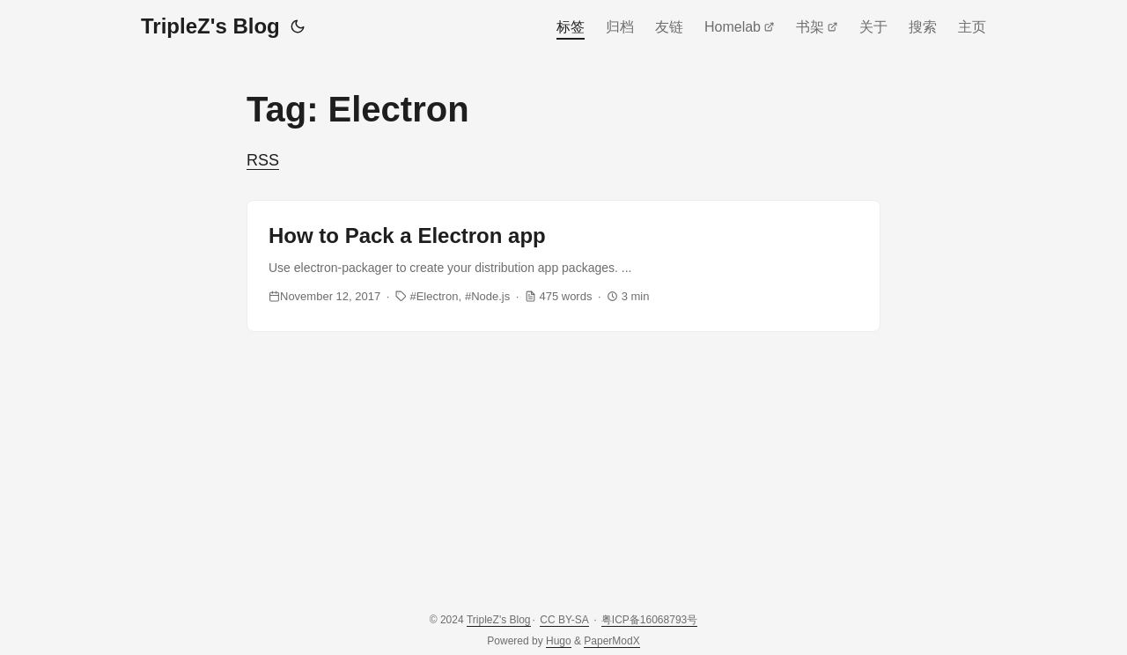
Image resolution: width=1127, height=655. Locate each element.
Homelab (739, 26)
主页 (972, 26)
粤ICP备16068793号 (649, 620)
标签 (570, 26)
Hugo (558, 641)
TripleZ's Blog (210, 26)
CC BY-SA (564, 620)
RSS (263, 160)
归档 (620, 26)
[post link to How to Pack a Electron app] (563, 266)
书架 (817, 26)
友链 (669, 26)
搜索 (923, 26)
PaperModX (611, 641)
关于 (873, 26)
